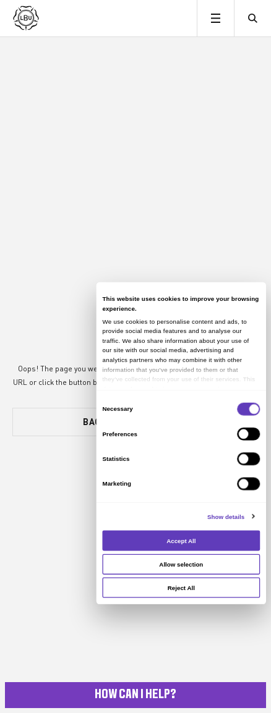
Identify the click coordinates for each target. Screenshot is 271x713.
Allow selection (181, 563)
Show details (225, 516)
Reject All (181, 587)
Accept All (181, 540)
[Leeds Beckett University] (72, 18)
